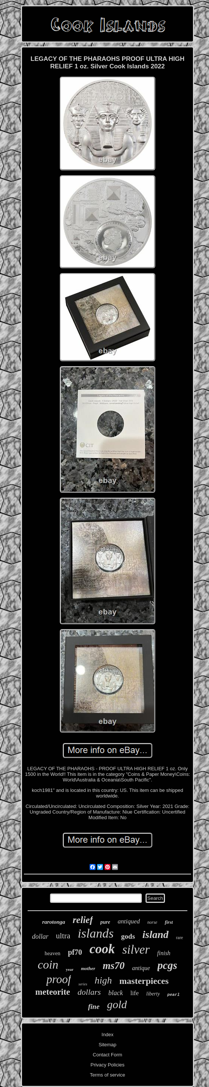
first (169, 922)
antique (141, 968)
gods (128, 936)
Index (107, 1034)
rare (179, 937)
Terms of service (107, 1075)
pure (105, 922)
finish (164, 953)
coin (48, 964)
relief (83, 920)
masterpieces (144, 981)
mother (88, 968)
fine (94, 1006)
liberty (153, 994)
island (156, 934)
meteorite (52, 992)
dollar (40, 936)
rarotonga (53, 922)
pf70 (75, 952)
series (82, 984)
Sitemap (107, 1044)
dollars (89, 992)
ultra (63, 935)
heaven (52, 953)
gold (117, 1004)
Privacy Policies (107, 1065)
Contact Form (107, 1054)
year (70, 969)
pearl (173, 994)
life (134, 993)
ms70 (114, 965)
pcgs (167, 965)
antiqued (129, 921)
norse (152, 922)
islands (95, 933)
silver (136, 949)
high (103, 980)
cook (102, 949)
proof (58, 979)
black (115, 993)
